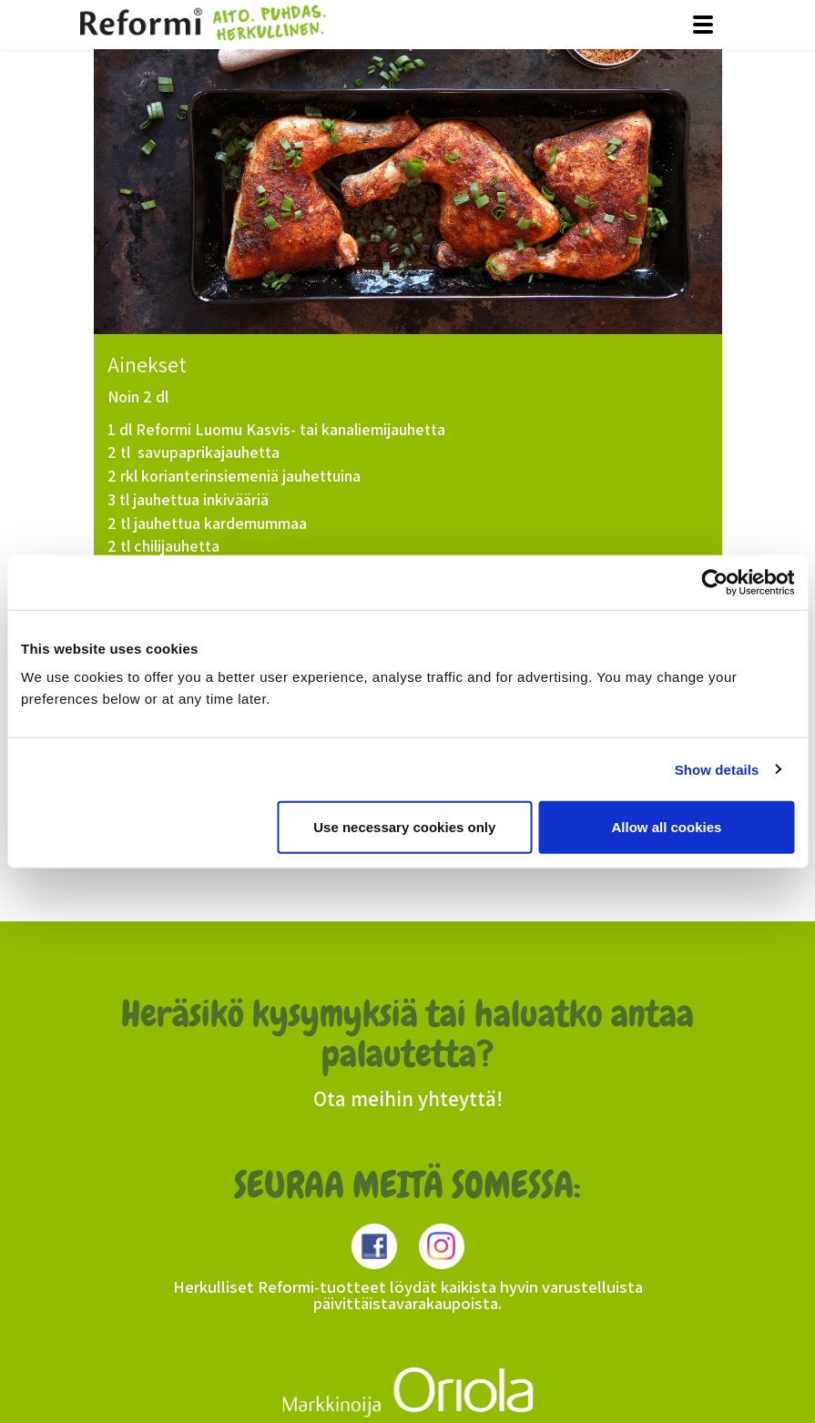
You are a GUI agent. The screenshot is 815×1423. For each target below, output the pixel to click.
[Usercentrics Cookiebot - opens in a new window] (714, 581)
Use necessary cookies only (404, 827)
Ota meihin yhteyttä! (408, 1099)
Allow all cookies (666, 827)
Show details (717, 769)
